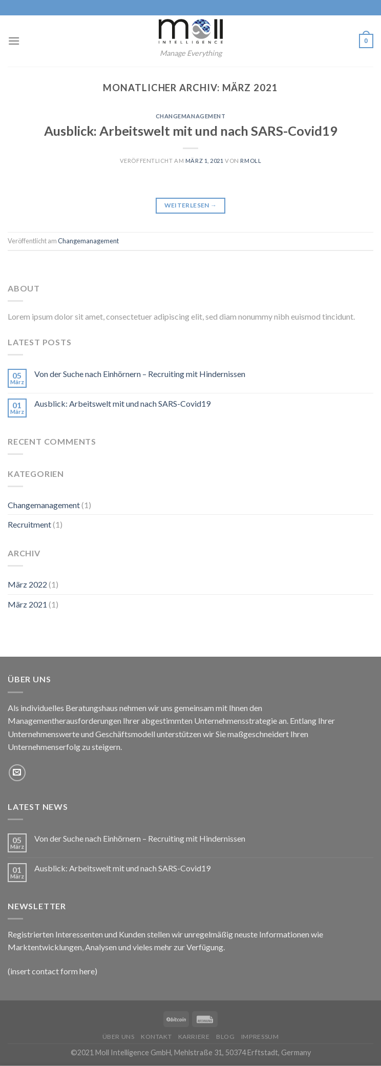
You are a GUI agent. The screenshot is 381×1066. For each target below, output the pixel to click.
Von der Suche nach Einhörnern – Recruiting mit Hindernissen (139, 374)
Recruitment (29, 524)
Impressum (260, 1036)
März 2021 (27, 604)
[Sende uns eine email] (17, 772)
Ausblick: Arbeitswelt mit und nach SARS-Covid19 (190, 130)
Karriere (194, 1036)
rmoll (250, 160)
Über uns (118, 1036)
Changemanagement (191, 116)
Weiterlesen (190, 205)
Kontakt (156, 1036)
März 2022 (27, 584)
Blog (225, 1036)
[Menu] (14, 40)
